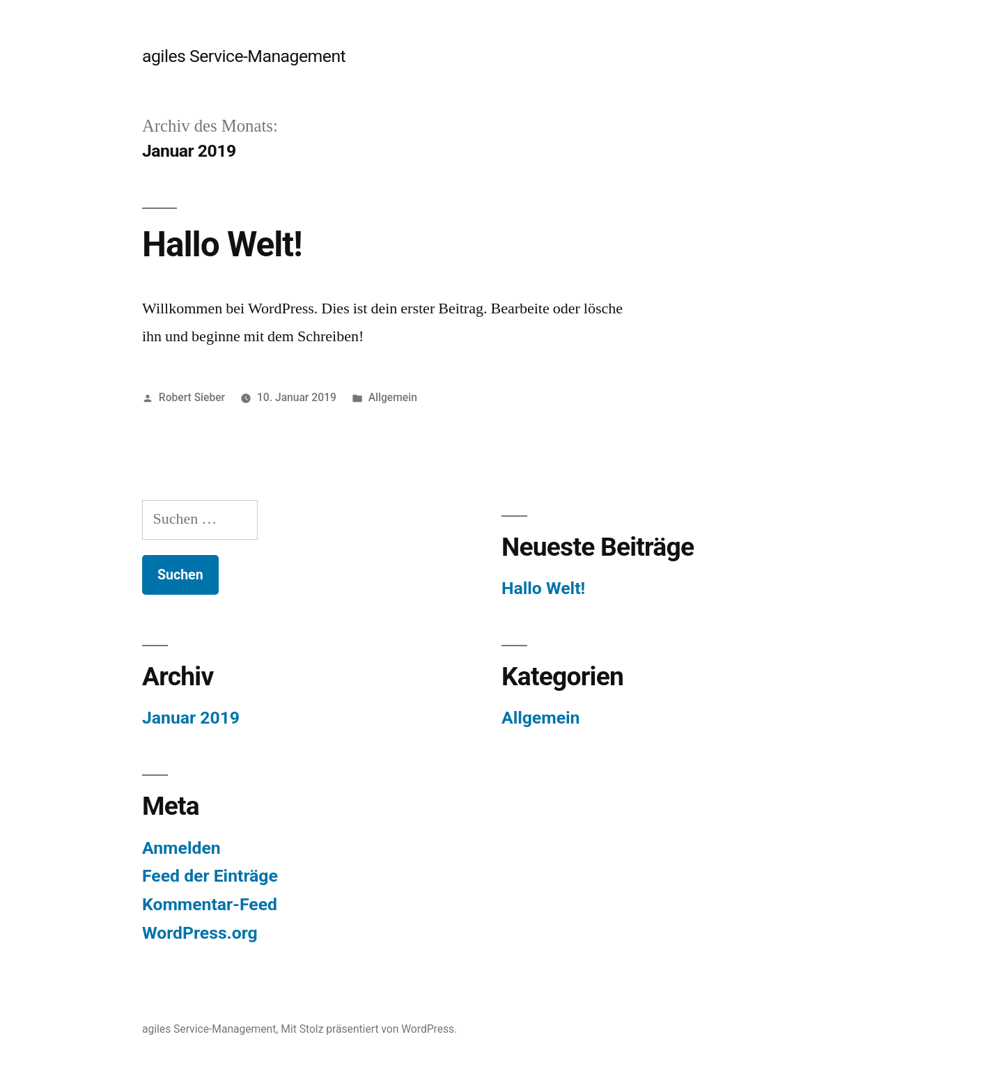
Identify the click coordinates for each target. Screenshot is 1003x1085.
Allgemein (392, 397)
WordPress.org (200, 933)
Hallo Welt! (222, 244)
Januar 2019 (191, 718)
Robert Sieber (192, 397)
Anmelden (181, 848)
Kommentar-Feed (209, 904)
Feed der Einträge (210, 876)
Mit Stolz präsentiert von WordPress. (369, 1029)
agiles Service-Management (243, 56)
